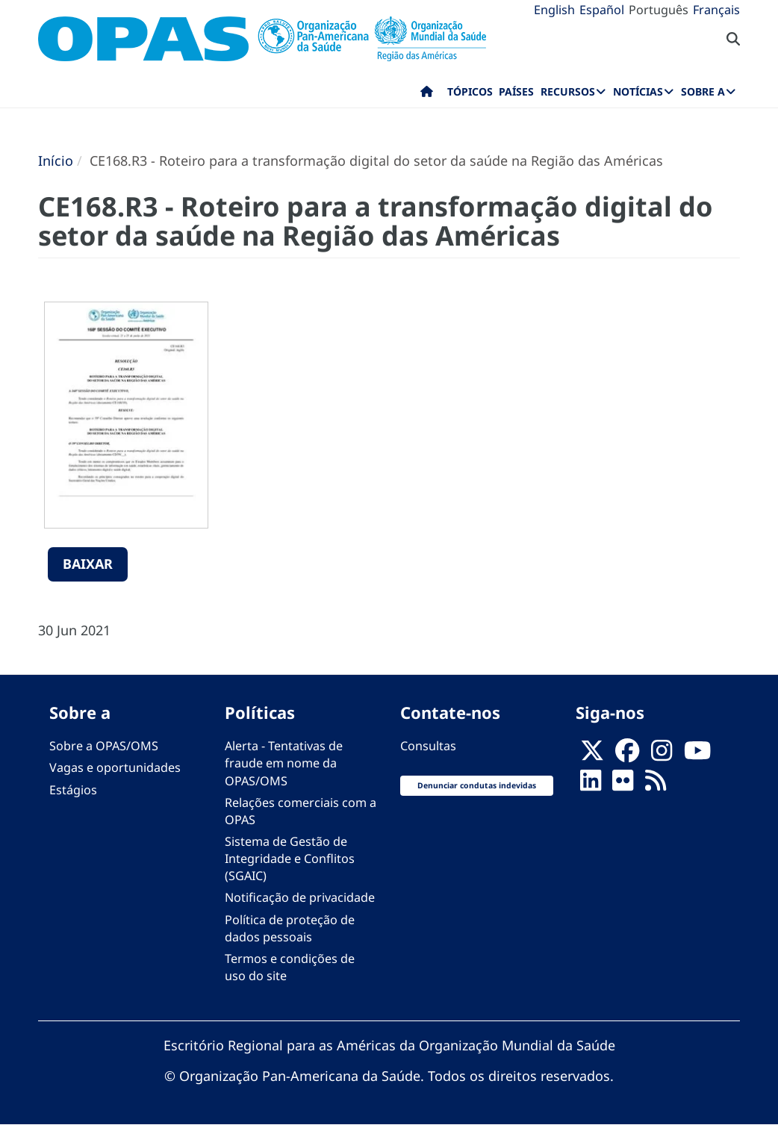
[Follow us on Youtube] (697, 755)
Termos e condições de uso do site (290, 967)
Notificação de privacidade (300, 897)
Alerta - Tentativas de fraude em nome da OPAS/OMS (284, 763)
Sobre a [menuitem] (703, 91)
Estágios (73, 790)
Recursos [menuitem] (568, 91)
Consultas (428, 746)
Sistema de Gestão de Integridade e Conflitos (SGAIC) (290, 858)
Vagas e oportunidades (115, 767)
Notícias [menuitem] (638, 91)
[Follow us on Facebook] (627, 755)
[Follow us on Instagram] (661, 755)
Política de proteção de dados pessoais (290, 928)
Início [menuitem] (426, 95)
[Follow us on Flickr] (622, 785)
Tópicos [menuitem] (470, 91)
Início (55, 160)
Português (658, 9)
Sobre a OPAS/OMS (103, 746)
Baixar (88, 564)
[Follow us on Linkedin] (590, 785)
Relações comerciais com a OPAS (300, 811)
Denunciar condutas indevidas (476, 785)
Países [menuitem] (516, 91)
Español (601, 9)
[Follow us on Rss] (655, 785)
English (554, 9)
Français (716, 9)
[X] (592, 755)
